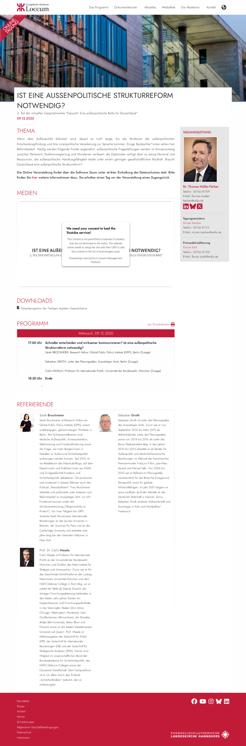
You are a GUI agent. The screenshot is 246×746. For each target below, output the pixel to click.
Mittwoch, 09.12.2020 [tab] (96, 333)
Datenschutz (24, 732)
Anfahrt (21, 711)
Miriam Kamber (192, 223)
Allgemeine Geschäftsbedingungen (38, 727)
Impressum (23, 737)
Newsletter (23, 701)
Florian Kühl (190, 247)
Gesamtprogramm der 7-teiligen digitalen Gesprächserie (54, 308)
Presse (20, 706)
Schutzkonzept (25, 722)
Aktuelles (150, 7)
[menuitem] (98, 7)
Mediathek (168, 7)
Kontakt (211, 7)
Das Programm (98, 7)
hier (35, 177)
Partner (21, 717)
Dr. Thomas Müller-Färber (201, 186)
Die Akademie (190, 7)
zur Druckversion (161, 324)
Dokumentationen (125, 7)
